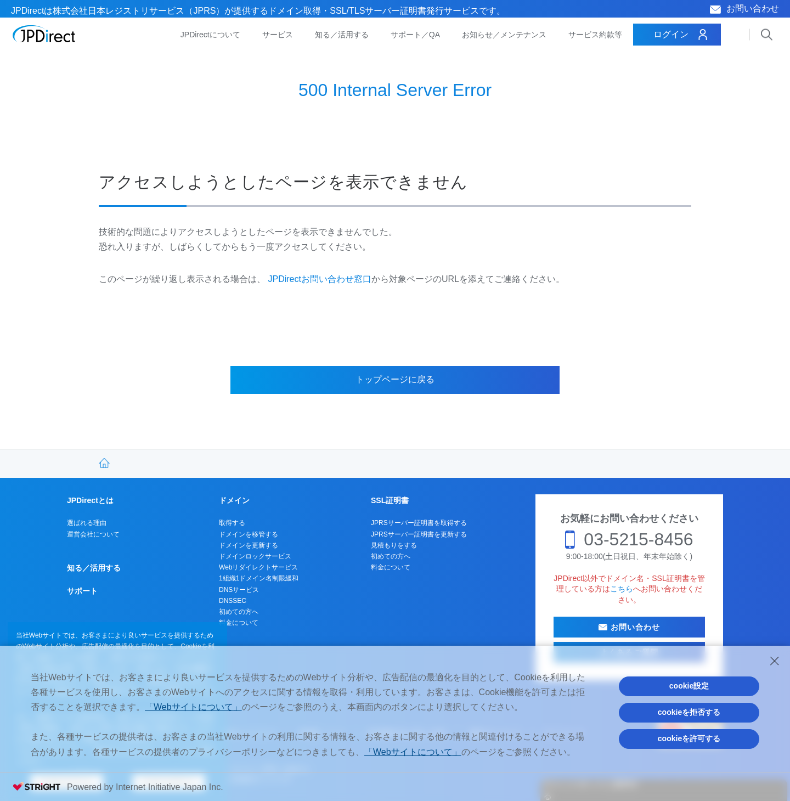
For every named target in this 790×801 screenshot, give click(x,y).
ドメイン (234, 500)
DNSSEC (232, 601)
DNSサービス (239, 590)
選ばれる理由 (86, 523)
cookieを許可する (689, 738)
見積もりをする (394, 545)
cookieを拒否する (689, 712)
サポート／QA (415, 34)
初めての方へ (238, 612)
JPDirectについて (210, 34)
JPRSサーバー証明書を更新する (419, 534)
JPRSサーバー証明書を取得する (419, 523)
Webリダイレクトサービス (258, 567)
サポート (82, 590)
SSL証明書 (390, 500)
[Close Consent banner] (775, 661)
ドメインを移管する (248, 534)
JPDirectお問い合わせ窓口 (319, 279)
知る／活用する (342, 34)
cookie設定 (689, 685)
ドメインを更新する (248, 545)
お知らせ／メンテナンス (504, 34)
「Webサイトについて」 (193, 707)
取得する (232, 523)
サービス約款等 (595, 34)
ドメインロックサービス (255, 556)
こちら (621, 588)
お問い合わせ (752, 8)
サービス (277, 34)
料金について (238, 623)
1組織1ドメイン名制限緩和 (258, 578)
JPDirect (44, 34)
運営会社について (93, 534)
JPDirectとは (90, 500)
